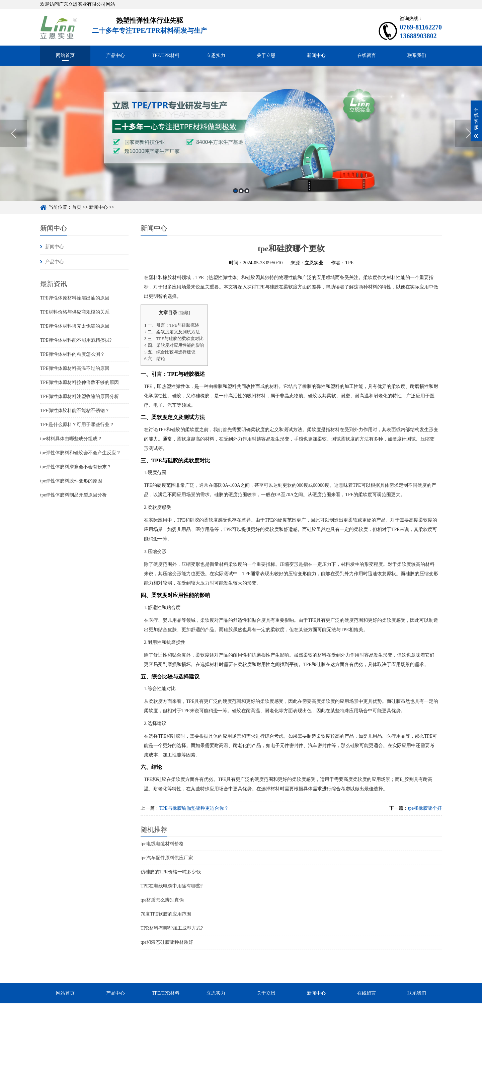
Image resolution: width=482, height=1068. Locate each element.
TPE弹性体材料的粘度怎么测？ (72, 354)
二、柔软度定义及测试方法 (172, 331)
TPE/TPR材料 (165, 55)
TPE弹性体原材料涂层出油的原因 (74, 298)
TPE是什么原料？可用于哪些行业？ (77, 424)
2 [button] (241, 211)
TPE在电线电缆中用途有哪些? (172, 885)
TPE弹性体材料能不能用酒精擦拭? (75, 340)
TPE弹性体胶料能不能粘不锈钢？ (74, 410)
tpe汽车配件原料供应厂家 (167, 857)
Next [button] (468, 154)
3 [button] (247, 211)
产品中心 (115, 55)
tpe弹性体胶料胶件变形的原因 (71, 480)
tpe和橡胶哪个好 (425, 808)
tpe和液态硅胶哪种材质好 (167, 942)
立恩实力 (216, 55)
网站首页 (65, 55)
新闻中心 (316, 55)
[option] (241, 153)
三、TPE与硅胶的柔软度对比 (174, 338)
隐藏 (184, 313)
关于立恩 (266, 55)
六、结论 (154, 358)
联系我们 (416, 55)
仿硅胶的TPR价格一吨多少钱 (171, 871)
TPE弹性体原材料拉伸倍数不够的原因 (79, 382)
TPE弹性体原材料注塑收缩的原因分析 (79, 396)
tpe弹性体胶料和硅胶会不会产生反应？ (80, 452)
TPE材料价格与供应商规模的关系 (74, 312)
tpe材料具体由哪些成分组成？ (71, 438)
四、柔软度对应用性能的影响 (174, 345)
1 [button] (235, 211)
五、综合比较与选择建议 (169, 351)
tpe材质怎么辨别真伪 (162, 900)
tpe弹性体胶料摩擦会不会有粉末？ (75, 466)
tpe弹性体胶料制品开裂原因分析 (73, 494)
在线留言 (366, 55)
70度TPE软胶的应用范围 (166, 914)
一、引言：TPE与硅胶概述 (171, 325)
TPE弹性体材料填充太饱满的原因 (74, 326)
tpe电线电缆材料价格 (162, 843)
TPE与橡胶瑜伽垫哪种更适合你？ (194, 808)
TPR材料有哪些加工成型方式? (172, 928)
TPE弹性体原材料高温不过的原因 (74, 368)
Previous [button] (13, 154)
